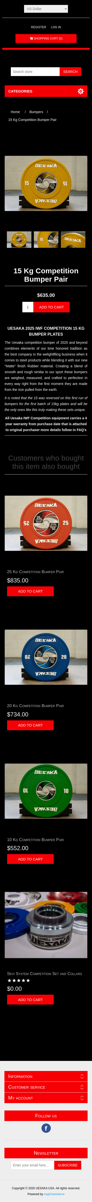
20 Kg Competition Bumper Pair (35, 705)
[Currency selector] (46, 9)
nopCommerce (54, 1194)
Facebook (46, 1128)
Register (38, 27)
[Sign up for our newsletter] (32, 1165)
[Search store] (35, 71)
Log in (56, 27)
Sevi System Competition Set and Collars (44, 973)
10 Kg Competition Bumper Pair (35, 839)
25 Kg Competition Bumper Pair (35, 571)
